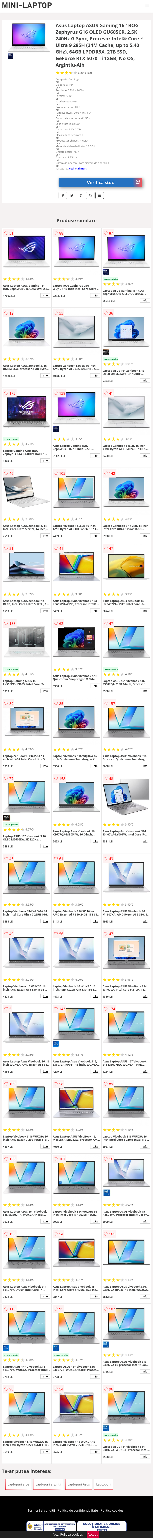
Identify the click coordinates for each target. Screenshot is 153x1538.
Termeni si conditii (41, 1510)
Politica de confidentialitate (78, 1510)
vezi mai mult (78, 168)
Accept (93, 1534)
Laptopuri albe (18, 1484)
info (45, 295)
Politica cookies (112, 1510)
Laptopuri (103, 1484)
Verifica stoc (114, 182)
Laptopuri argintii (48, 1484)
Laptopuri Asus (79, 1484)
